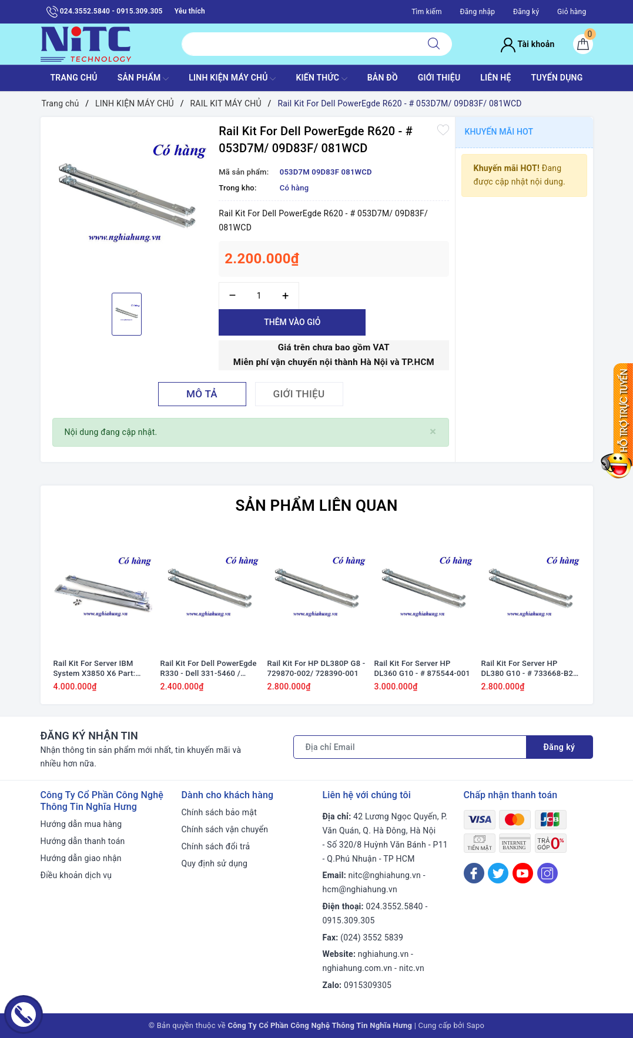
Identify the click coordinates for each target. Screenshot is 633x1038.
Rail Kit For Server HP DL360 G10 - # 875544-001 (422, 668)
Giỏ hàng (571, 12)
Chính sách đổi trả (216, 846)
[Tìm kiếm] (434, 44)
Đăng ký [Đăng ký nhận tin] (559, 747)
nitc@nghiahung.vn (385, 875)
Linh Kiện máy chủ (232, 79)
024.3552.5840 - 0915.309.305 (104, 12)
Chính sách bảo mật (219, 812)
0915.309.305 (349, 920)
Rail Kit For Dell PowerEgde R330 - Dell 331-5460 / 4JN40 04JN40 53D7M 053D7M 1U (208, 669)
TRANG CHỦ (73, 77)
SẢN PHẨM (143, 79)
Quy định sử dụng (215, 863)
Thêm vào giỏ (292, 322)
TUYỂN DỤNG (557, 77)
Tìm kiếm (426, 12)
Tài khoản (527, 44)
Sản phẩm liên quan (316, 505)
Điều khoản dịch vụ (76, 875)
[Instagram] (547, 873)
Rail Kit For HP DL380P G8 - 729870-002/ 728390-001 (316, 668)
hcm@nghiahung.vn (360, 889)
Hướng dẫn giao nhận (81, 858)
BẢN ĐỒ (382, 77)
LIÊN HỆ (495, 77)
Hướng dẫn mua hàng (81, 824)
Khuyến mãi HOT (499, 131)
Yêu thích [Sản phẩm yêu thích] (190, 11)
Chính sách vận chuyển (225, 829)
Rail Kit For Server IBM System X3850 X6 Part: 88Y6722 (94, 669)
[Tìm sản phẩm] (299, 44)
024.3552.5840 (394, 906)
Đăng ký (526, 12)
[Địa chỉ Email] (410, 747)
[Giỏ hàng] (583, 44)
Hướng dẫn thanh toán (83, 841)
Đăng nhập (477, 12)
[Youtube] (523, 873)
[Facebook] (474, 873)
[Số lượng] (259, 296)
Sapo (476, 1025)
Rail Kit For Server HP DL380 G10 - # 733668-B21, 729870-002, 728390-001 (530, 669)
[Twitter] (498, 873)
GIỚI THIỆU (439, 77)
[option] (126, 203)
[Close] (433, 431)
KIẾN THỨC (321, 79)
